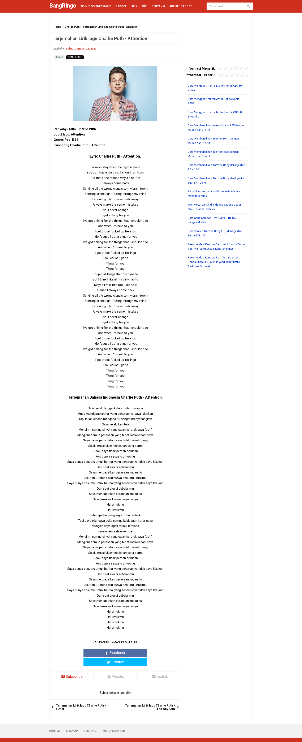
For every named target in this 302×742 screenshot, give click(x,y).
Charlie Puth (72, 26)
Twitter (131, 653)
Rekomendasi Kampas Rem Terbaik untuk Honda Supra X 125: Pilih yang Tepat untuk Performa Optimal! (215, 262)
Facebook (99, 653)
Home (57, 26)
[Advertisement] (217, 336)
